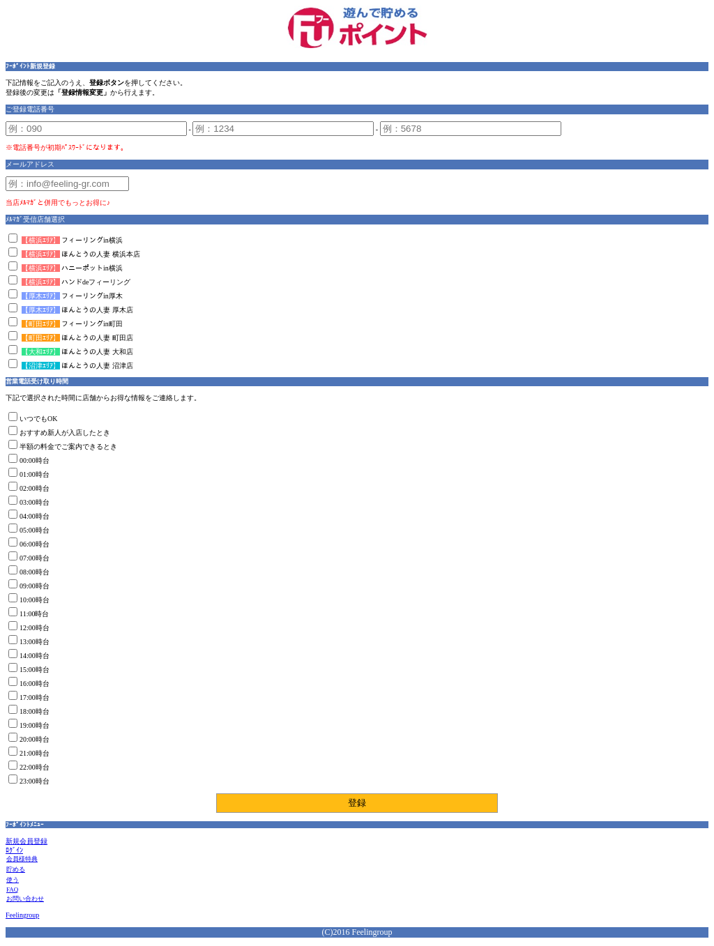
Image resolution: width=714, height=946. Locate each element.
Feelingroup (22, 915)
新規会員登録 (26, 841)
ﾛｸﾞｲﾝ (14, 850)
